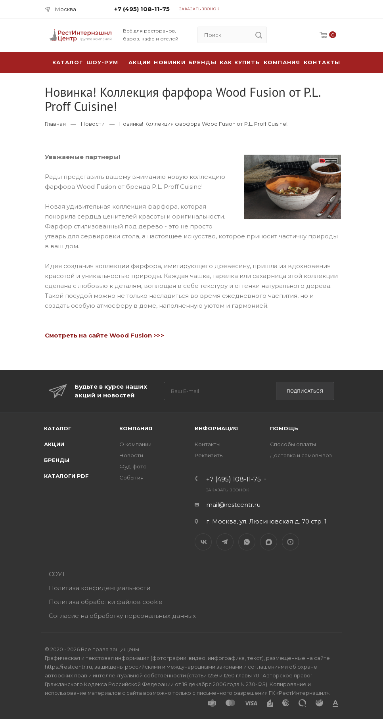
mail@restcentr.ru (233, 504)
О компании (135, 444)
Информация (216, 428)
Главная (55, 124)
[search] (258, 35)
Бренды (202, 62)
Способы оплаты (293, 444)
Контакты (322, 62)
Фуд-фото (133, 466)
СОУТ (57, 574)
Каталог (57, 428)
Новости (93, 124)
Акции (54, 444)
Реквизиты (209, 455)
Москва (65, 9)
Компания (282, 62)
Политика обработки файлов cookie (106, 602)
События (131, 477)
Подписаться (305, 391)
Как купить (240, 62)
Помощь (284, 428)
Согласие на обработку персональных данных (122, 615)
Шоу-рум (102, 62)
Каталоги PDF (66, 476)
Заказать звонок (199, 9)
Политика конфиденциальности (99, 588)
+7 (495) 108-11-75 (142, 9)
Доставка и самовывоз (301, 455)
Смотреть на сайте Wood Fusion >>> (104, 335)
